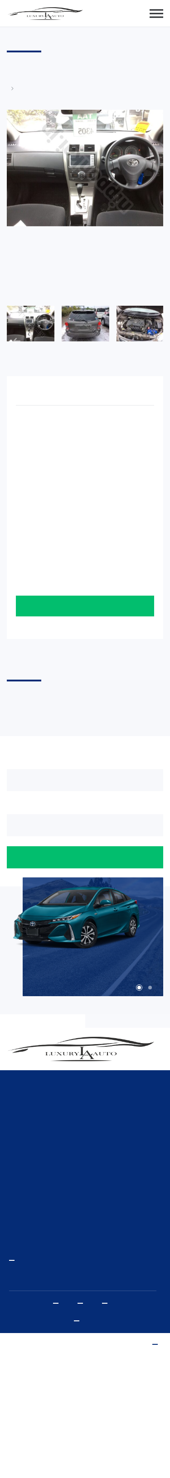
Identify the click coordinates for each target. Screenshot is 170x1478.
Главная (11, 88)
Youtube (58, 1303)
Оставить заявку (85, 606)
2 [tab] (150, 987)
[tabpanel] (85, 922)
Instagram (83, 1303)
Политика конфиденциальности (79, 1321)
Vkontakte (107, 1303)
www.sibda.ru (157, 1344)
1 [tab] (139, 987)
